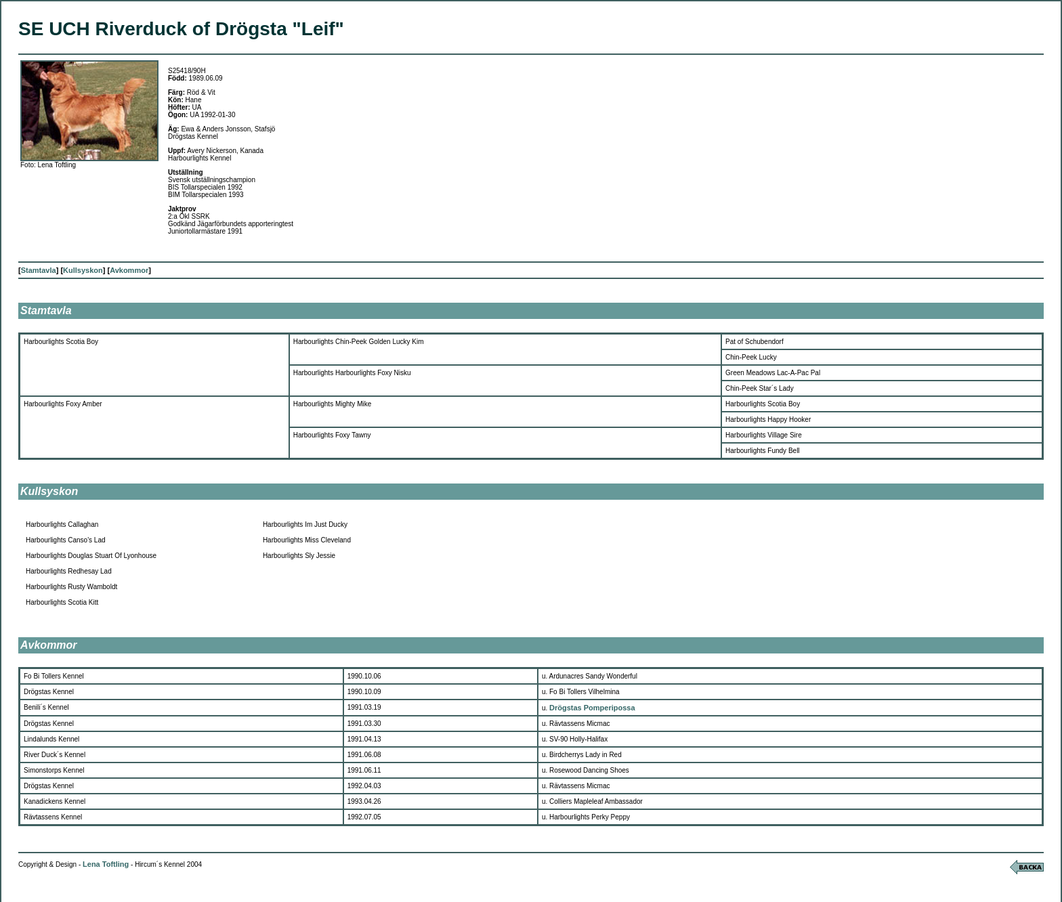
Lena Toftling (106, 864)
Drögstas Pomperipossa (592, 708)
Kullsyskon (83, 270)
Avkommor (129, 270)
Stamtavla (38, 270)
